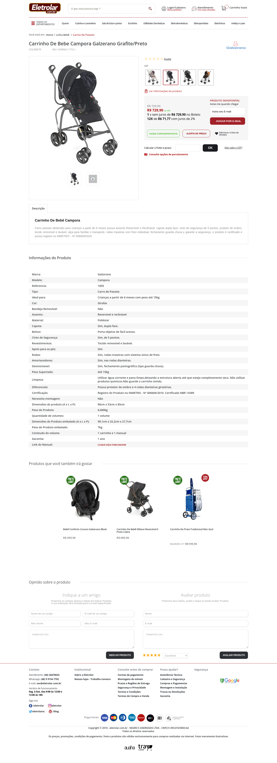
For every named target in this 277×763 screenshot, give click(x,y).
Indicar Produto (120, 655)
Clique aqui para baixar (112, 444)
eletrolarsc (38, 711)
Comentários (81, 639)
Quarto (65, 23)
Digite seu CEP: (158, 148)
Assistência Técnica (171, 675)
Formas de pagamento (131, 675)
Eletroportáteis (201, 23)
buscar (150, 8)
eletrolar (57, 705)
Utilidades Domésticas (154, 23)
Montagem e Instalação (173, 687)
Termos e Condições (129, 691)
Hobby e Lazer (238, 23)
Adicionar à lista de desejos (229, 133)
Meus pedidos (174, 10)
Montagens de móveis (130, 679)
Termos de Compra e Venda (133, 696)
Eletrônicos (219, 23)
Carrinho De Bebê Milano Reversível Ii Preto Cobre (137, 530)
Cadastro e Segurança (172, 679)
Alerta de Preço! (196, 133)
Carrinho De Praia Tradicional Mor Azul (191, 529)
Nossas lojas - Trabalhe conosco (92, 679)
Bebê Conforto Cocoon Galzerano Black (85, 529)
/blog (56, 711)
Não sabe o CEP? (233, 147)
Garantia (165, 696)
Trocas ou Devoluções (172, 691)
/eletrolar (38, 705)
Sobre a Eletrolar (84, 675)
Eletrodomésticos (179, 23)
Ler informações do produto (165, 91)
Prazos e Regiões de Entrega (134, 683)
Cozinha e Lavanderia (85, 23)
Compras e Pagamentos (173, 683)
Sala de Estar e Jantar (112, 23)
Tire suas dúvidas (206, 10)
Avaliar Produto (234, 655)
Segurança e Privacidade (132, 687)
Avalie (167, 59)
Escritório (132, 23)
